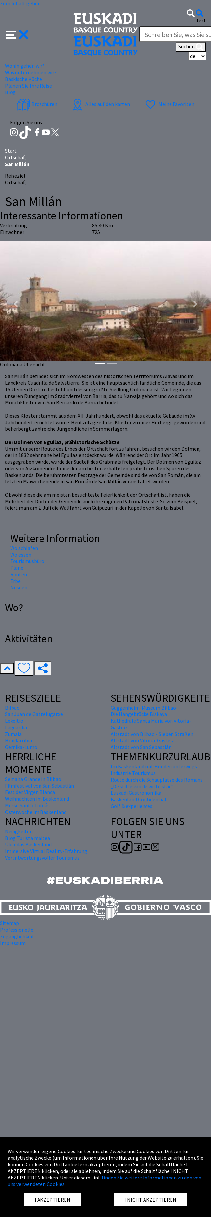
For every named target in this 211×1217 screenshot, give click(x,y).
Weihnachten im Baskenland (37, 798)
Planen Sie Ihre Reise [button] (28, 85)
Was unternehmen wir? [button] (31, 72)
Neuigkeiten (19, 831)
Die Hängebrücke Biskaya (139, 714)
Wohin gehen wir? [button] (25, 66)
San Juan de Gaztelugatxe (34, 714)
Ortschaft (15, 157)
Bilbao (12, 707)
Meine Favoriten (169, 104)
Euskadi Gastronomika (136, 793)
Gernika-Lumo (21, 747)
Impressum (13, 943)
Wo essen (20, 554)
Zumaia (13, 734)
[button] (17, 34)
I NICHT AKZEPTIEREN (150, 1199)
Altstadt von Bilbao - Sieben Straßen (152, 734)
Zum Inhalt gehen (20, 3)
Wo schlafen (24, 548)
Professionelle (16, 929)
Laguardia (16, 727)
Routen (18, 574)
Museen (18, 587)
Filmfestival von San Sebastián (39, 785)
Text (201, 20)
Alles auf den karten (100, 104)
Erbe (15, 581)
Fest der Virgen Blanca (30, 792)
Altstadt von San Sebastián (141, 747)
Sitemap (9, 923)
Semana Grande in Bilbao (33, 779)
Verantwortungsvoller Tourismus (42, 857)
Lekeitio (14, 720)
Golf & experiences (131, 806)
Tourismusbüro (27, 561)
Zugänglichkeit (17, 936)
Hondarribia (18, 740)
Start (11, 150)
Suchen (190, 47)
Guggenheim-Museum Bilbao (143, 707)
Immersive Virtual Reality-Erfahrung (46, 851)
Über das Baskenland (28, 844)
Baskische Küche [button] (23, 79)
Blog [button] (10, 92)
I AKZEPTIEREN (52, 1199)
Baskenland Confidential (138, 799)
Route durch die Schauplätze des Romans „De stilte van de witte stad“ (157, 783)
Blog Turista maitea (27, 838)
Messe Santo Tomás (27, 805)
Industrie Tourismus (133, 773)
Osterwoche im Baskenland (35, 812)
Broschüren (37, 104)
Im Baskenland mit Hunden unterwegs (154, 766)
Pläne (16, 567)
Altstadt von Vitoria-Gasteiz (142, 740)
